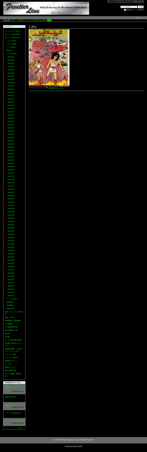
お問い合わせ (138, 1)
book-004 (42, 20)
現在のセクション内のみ (135, 9)
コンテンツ (9, 26)
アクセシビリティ (125, 1)
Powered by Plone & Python (73, 446)
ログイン (139, 17)
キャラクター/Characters (14, 422)
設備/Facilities (14, 406)
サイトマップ (113, 1)
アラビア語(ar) (32, 20)
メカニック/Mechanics (14, 414)
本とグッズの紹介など (18, 20)
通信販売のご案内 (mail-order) (14, 389)
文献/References (14, 398)
